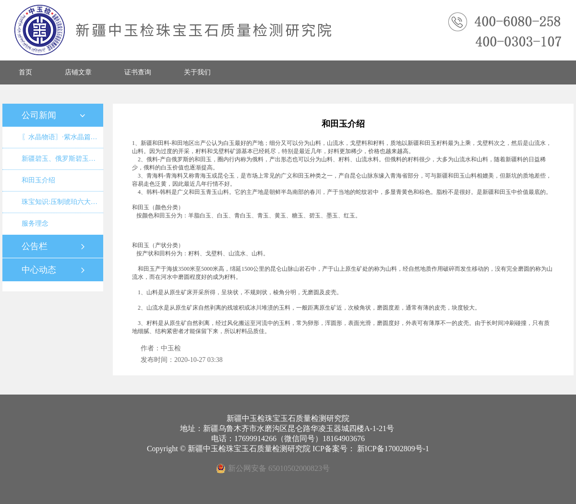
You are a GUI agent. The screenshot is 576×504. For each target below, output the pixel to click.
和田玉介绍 (38, 180)
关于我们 (197, 72)
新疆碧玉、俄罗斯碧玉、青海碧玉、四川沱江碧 (62, 158)
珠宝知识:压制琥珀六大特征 (62, 201)
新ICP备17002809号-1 (393, 448)
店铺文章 (78, 72)
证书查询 (137, 72)
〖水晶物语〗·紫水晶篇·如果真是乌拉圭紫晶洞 (62, 137)
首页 (25, 72)
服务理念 (35, 223)
